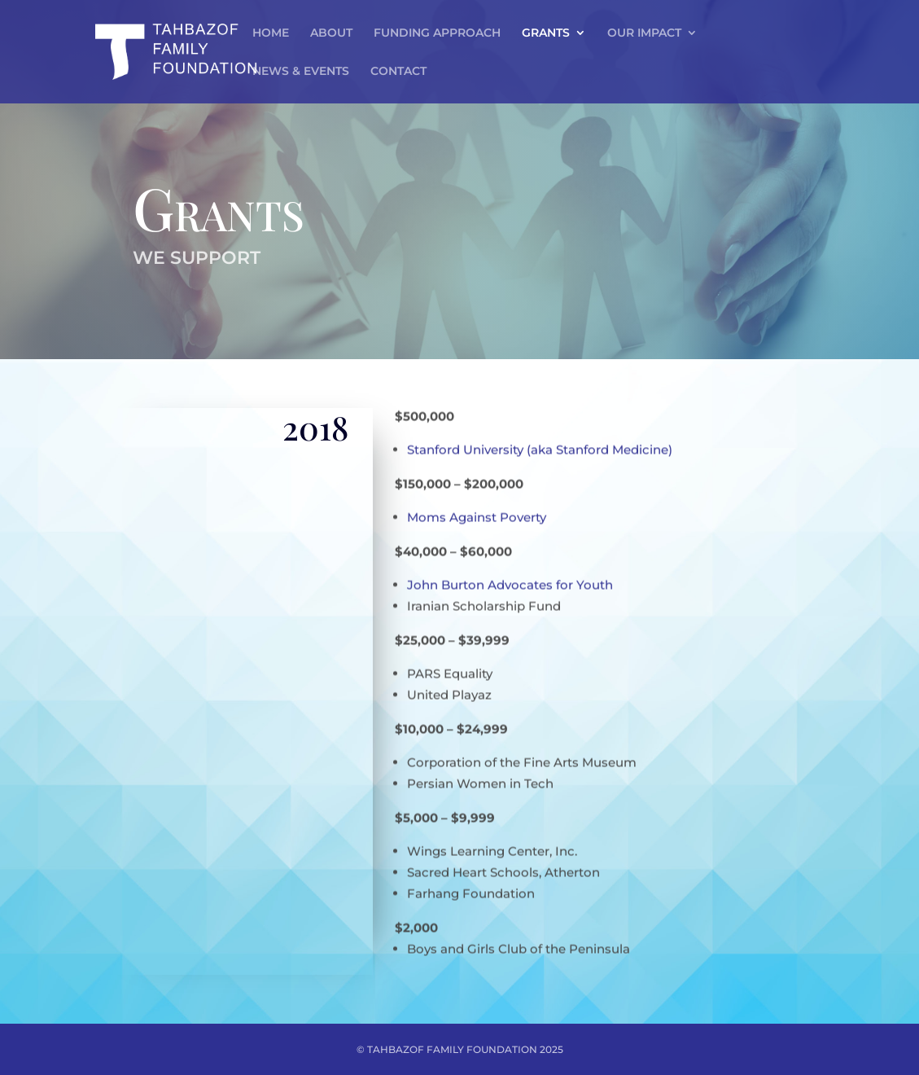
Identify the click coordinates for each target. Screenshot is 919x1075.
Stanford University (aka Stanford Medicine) (539, 442)
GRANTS (546, 33)
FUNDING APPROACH (437, 33)
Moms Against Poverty (476, 509)
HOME (270, 33)
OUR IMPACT (644, 33)
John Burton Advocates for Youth (510, 577)
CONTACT (398, 71)
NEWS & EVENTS (300, 71)
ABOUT (331, 33)
